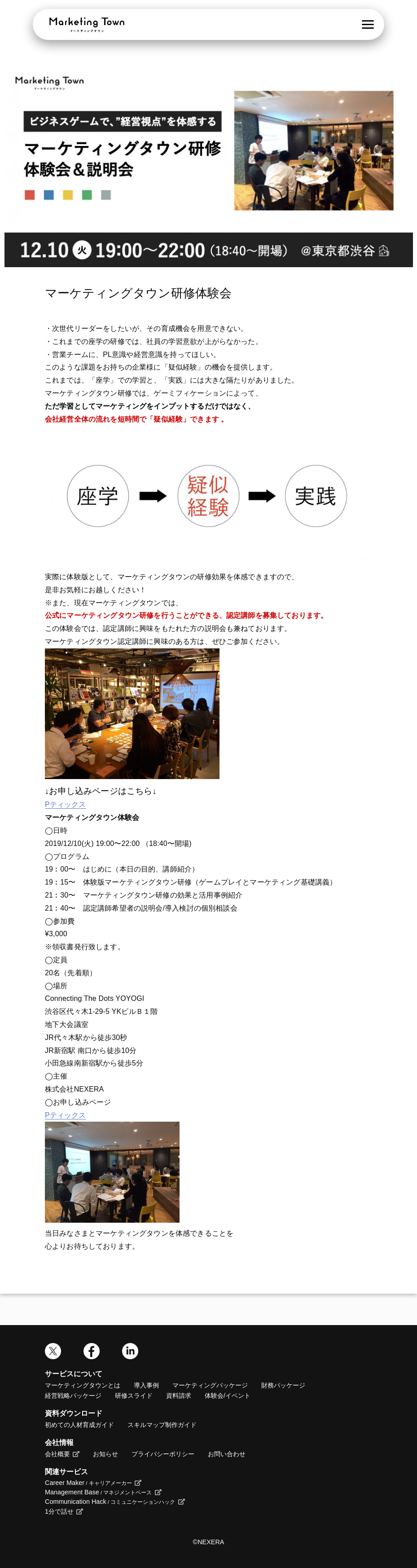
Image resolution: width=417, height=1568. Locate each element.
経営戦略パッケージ (73, 1395)
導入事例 (146, 1385)
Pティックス (65, 804)
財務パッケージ (283, 1385)
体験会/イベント (227, 1395)
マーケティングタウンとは (82, 1385)
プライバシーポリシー (163, 1454)
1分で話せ (59, 1511)
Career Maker (88, 1482)
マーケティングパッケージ (210, 1385)
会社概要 (57, 1454)
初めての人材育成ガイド (79, 1424)
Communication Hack (110, 1501)
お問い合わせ (227, 1454)
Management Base (98, 1492)
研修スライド (134, 1395)
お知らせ (105, 1454)
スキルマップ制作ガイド (162, 1424)
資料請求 (178, 1395)
